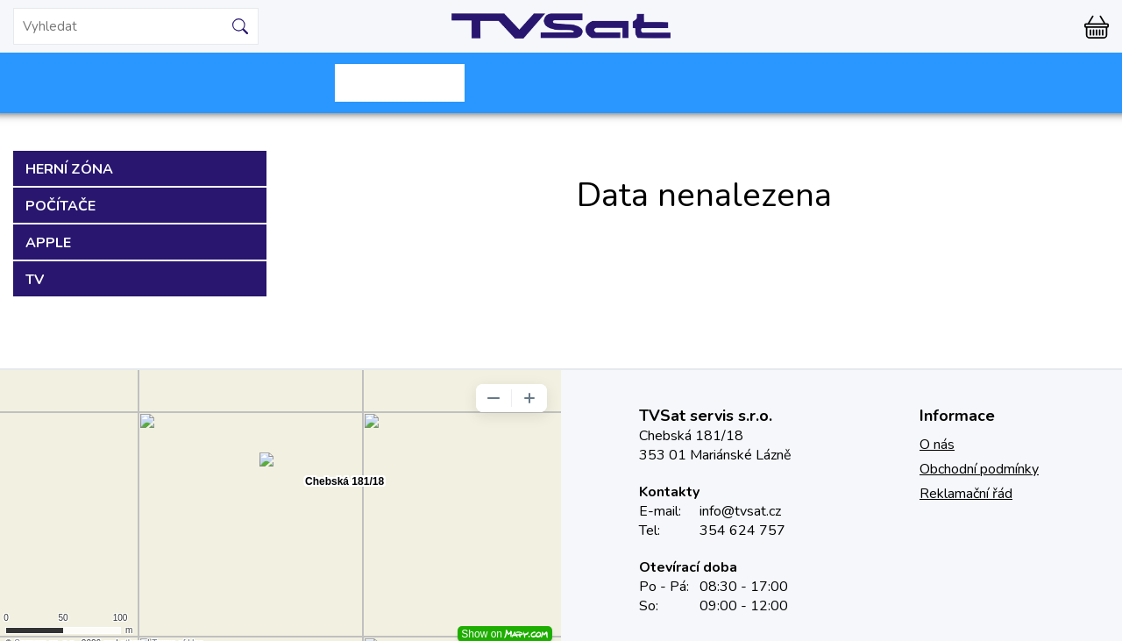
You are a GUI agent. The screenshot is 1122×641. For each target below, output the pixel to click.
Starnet (561, 83)
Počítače (60, 206)
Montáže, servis (722, 83)
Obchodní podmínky (979, 469)
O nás (937, 444)
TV (34, 279)
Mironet (238, 83)
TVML (883, 83)
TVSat (561, 26)
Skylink (399, 83)
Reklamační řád (966, 493)
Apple (48, 243)
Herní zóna (69, 169)
